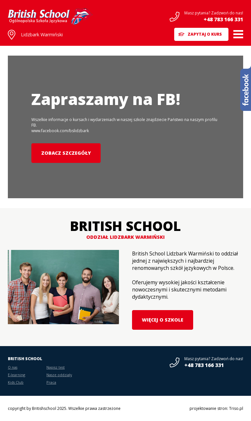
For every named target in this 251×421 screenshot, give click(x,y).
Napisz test (55, 367)
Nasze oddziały (59, 374)
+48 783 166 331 (223, 19)
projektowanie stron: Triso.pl (216, 408)
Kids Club (16, 382)
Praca (51, 382)
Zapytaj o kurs (205, 34)
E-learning (16, 374)
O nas (12, 367)
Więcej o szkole (162, 320)
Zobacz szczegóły (66, 153)
